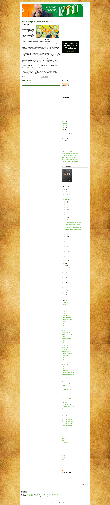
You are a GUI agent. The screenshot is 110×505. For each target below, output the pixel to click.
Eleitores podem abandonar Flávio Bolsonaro (70, 153)
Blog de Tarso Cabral (66, 362)
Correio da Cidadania (66, 378)
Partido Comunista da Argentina (67, 421)
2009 (65, 294)
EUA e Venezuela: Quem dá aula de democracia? (73, 227)
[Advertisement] (41, 99)
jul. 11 (67, 243)
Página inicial (41, 114)
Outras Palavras (65, 417)
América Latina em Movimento (67, 306)
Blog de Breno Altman (66, 315)
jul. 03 (67, 254)
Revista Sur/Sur (65, 449)
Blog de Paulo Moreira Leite (67, 353)
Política (63, 136)
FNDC (63, 387)
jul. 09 (67, 246)
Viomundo (64, 466)
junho (66, 260)
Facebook (64, 92)
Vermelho (64, 464)
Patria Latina (64, 429)
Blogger (63, 502)
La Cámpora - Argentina (66, 404)
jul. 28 (67, 206)
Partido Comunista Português (67, 425)
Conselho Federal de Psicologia (67, 376)
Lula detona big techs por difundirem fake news (73, 229)
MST (63, 408)
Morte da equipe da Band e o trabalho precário (70, 157)
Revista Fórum (64, 446)
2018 (65, 279)
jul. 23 (67, 212)
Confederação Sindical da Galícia (68, 374)
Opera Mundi (64, 415)
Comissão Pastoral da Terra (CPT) (68, 372)
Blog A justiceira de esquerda (67, 309)
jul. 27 (67, 207)
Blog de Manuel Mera (66, 343)
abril (65, 263)
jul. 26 (67, 209)
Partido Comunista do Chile (67, 423)
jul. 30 (67, 202)
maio (66, 261)
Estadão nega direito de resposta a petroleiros (73, 220)
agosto (66, 199)
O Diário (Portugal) (65, 412)
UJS (63, 461)
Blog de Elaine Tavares (66, 321)
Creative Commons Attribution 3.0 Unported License (48, 494)
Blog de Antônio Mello (66, 311)
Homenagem (64, 123)
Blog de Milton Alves (66, 349)
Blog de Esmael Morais (66, 325)
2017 (65, 280)
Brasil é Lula (64, 149)
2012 (65, 289)
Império (63, 125)
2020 (65, 275)
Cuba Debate (64, 379)
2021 (65, 274)
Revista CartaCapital (65, 442)
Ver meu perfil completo (66, 473)
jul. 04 (67, 253)
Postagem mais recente (27, 114)
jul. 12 (67, 241)
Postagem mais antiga (55, 114)
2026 (65, 188)
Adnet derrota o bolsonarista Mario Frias (72, 230)
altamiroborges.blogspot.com (33, 495)
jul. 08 (67, 248)
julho (66, 201)
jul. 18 (67, 233)
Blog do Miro (23, 494)
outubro (66, 196)
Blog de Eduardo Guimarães (67, 319)
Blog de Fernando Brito (66, 326)
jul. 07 (67, 249)
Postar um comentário (28, 82)
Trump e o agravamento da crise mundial (72, 224)
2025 (65, 189)
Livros (63, 127)
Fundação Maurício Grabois (67, 389)
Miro (63, 131)
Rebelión (63, 436)
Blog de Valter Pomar (66, 364)
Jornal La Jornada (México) (67, 398)
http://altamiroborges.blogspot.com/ (49, 496)
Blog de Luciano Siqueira (66, 340)
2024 (65, 191)
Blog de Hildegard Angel (66, 328)
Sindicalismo (64, 138)
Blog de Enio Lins (65, 323)
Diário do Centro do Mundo (67, 383)
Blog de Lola (64, 336)
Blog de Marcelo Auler (66, 345)
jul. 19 (67, 219)
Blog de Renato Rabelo (66, 355)
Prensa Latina (64, 434)
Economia (64, 121)
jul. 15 (67, 238)
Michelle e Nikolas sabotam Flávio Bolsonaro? (70, 159)
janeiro (66, 268)
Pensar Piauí (64, 430)
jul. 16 (67, 236)
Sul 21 (63, 453)
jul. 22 (67, 214)
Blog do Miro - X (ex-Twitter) (67, 93)
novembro (66, 194)
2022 (65, 272)
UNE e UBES (64, 463)
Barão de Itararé (65, 308)
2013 (65, 287)
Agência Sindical (65, 304)
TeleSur (63, 455)
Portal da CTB (64, 432)
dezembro (66, 192)
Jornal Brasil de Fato (65, 394)
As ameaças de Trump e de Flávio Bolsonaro (70, 161)
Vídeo (63, 140)
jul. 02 (67, 256)
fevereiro (66, 267)
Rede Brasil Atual (65, 438)
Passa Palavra (64, 427)
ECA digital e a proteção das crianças (68, 147)
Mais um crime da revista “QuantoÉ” (68, 146)
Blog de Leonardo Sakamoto (67, 334)
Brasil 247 (64, 366)
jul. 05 (67, 251)
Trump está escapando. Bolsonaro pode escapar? (73, 225)
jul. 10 (67, 244)
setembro (66, 197)
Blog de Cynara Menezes (66, 317)
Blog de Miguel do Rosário (67, 347)
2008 (65, 295)
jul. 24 (67, 211)
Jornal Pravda (64, 402)
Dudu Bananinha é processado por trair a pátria (70, 155)
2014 (65, 285)
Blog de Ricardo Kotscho (66, 359)
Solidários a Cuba (65, 451)
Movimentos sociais (65, 133)
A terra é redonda (65, 302)
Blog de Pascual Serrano (66, 351)
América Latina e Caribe (66, 116)
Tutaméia (63, 457)
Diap (63, 381)
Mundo (63, 135)
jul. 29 (67, 204)
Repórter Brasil (65, 440)
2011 (65, 290)
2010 (65, 292)
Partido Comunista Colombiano (67, 419)
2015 (65, 284)
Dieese (63, 385)
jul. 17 (67, 234)
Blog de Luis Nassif (65, 342)
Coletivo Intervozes (65, 370)
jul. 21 (67, 216)
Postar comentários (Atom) (42, 118)
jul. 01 (67, 258)
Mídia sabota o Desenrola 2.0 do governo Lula (70, 151)
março (66, 265)
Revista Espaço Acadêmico (67, 444)
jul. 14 (67, 239)
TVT (63, 459)
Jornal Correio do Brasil (66, 396)
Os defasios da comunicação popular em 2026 (70, 163)
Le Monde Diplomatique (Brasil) (68, 406)
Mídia (63, 129)
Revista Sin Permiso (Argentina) (67, 447)
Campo (63, 117)
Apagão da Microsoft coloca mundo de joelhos (73, 222)
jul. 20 (67, 217)
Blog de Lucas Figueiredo (66, 338)
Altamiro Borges (67, 470)
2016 (65, 282)
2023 (65, 270)
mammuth (54, 502)
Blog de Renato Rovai (66, 357)
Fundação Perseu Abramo (66, 391)
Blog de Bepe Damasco (66, 313)
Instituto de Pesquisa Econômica (67, 393)
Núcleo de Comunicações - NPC (67, 410)
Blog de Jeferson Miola (66, 330)
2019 (65, 277)
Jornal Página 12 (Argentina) (67, 400)
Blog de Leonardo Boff (66, 332)
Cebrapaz (63, 368)
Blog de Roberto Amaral (66, 360)
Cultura (63, 119)
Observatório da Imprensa (66, 413)
